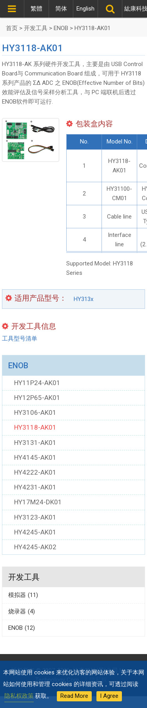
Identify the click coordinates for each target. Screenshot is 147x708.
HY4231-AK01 (35, 487)
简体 (61, 8)
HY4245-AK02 (35, 547)
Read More (74, 695)
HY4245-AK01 (35, 532)
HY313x (83, 298)
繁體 (36, 8)
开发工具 (24, 577)
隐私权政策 (19, 695)
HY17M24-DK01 (38, 502)
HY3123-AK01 (35, 517)
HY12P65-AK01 (37, 397)
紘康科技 (134, 8)
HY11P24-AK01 (37, 383)
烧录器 (21, 611)
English (85, 8)
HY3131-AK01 (35, 442)
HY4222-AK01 (35, 472)
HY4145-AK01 (35, 457)
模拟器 (23, 595)
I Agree (109, 695)
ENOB (18, 365)
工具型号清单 (19, 338)
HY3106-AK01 (35, 412)
